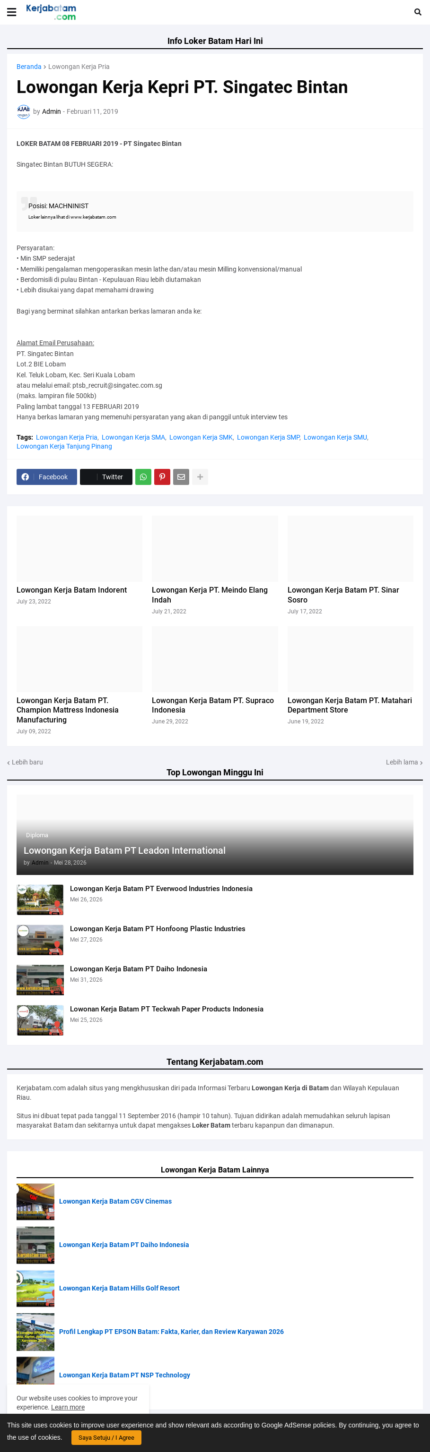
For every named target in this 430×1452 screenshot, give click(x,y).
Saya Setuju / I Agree (106, 1437)
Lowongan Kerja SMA (133, 437)
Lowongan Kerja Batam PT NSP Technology (124, 1375)
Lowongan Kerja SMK (201, 437)
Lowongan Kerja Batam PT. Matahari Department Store (350, 705)
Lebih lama (402, 762)
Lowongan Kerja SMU (335, 437)
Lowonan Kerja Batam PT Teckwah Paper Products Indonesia (166, 1009)
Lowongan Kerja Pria (79, 66)
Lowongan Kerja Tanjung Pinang (64, 446)
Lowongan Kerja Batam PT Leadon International (125, 850)
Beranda (29, 66)
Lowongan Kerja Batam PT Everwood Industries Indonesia (161, 888)
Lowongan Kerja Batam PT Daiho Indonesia (138, 969)
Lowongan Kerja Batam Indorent (72, 590)
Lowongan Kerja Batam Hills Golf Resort (119, 1288)
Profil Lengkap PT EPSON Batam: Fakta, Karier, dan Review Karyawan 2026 (171, 1331)
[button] (11, 12)
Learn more (68, 1407)
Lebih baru (27, 762)
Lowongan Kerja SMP (268, 437)
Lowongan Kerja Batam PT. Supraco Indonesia (213, 705)
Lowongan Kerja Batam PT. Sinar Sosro (343, 595)
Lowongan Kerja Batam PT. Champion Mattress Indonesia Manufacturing (68, 710)
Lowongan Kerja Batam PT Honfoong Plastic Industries (158, 929)
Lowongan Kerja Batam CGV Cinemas (115, 1201)
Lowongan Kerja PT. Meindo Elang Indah (210, 595)
